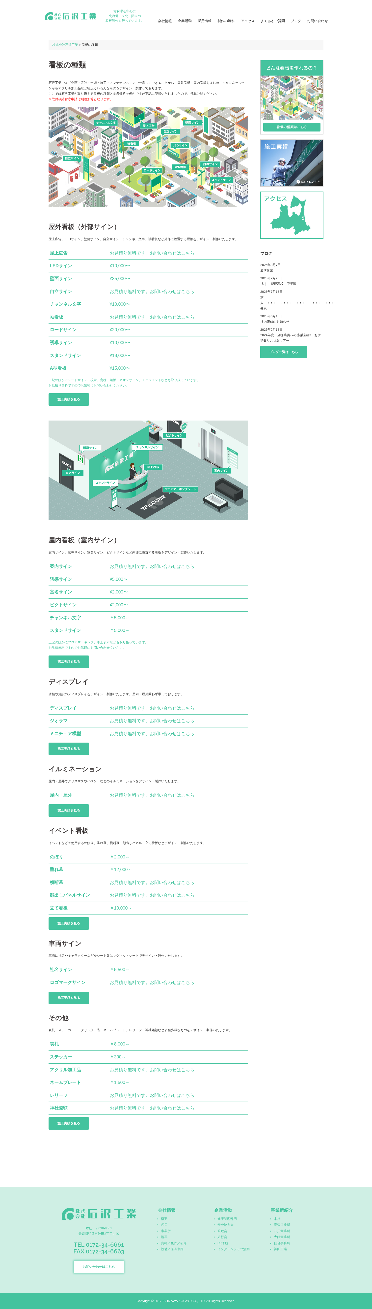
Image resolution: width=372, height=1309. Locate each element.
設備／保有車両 (172, 1249)
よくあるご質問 (273, 21)
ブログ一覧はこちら (283, 352)
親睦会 (222, 1231)
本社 (277, 1219)
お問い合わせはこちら (99, 1267)
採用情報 (205, 21)
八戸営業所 (282, 1231)
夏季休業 (266, 270)
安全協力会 (225, 1225)
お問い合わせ (317, 21)
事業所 (166, 1231)
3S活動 (222, 1243)
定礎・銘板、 (109, 380)
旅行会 (222, 1237)
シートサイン (77, 380)
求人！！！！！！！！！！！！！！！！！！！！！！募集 (297, 302)
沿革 (164, 1237)
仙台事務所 (282, 1243)
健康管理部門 (227, 1219)
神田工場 (280, 1249)
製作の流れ (226, 21)
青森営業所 (282, 1225)
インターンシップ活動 (233, 1249)
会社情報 (165, 21)
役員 (164, 1225)
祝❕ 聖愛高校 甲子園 (278, 284)
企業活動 (185, 21)
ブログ (296, 21)
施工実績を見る (68, 399)
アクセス (248, 21)
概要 (164, 1219)
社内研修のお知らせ (274, 322)
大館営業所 (282, 1237)
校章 (93, 380)
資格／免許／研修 (174, 1243)
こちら (187, 253)
